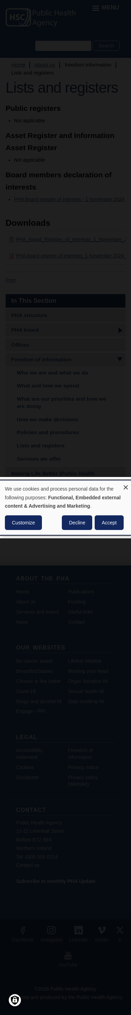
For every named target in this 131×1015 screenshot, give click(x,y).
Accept (109, 522)
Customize (23, 522)
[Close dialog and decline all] (126, 484)
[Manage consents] (15, 1000)
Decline (77, 522)
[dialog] (65, 507)
